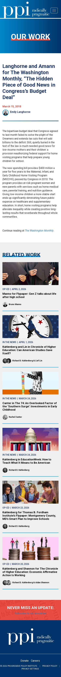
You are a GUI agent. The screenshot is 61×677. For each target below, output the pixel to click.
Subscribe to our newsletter (30, 613)
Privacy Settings (30, 669)
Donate (24, 660)
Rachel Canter (15, 417)
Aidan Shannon (42, 582)
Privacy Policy (49, 666)
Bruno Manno (15, 304)
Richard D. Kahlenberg (22, 361)
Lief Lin (38, 361)
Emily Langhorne (20, 111)
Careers (35, 660)
